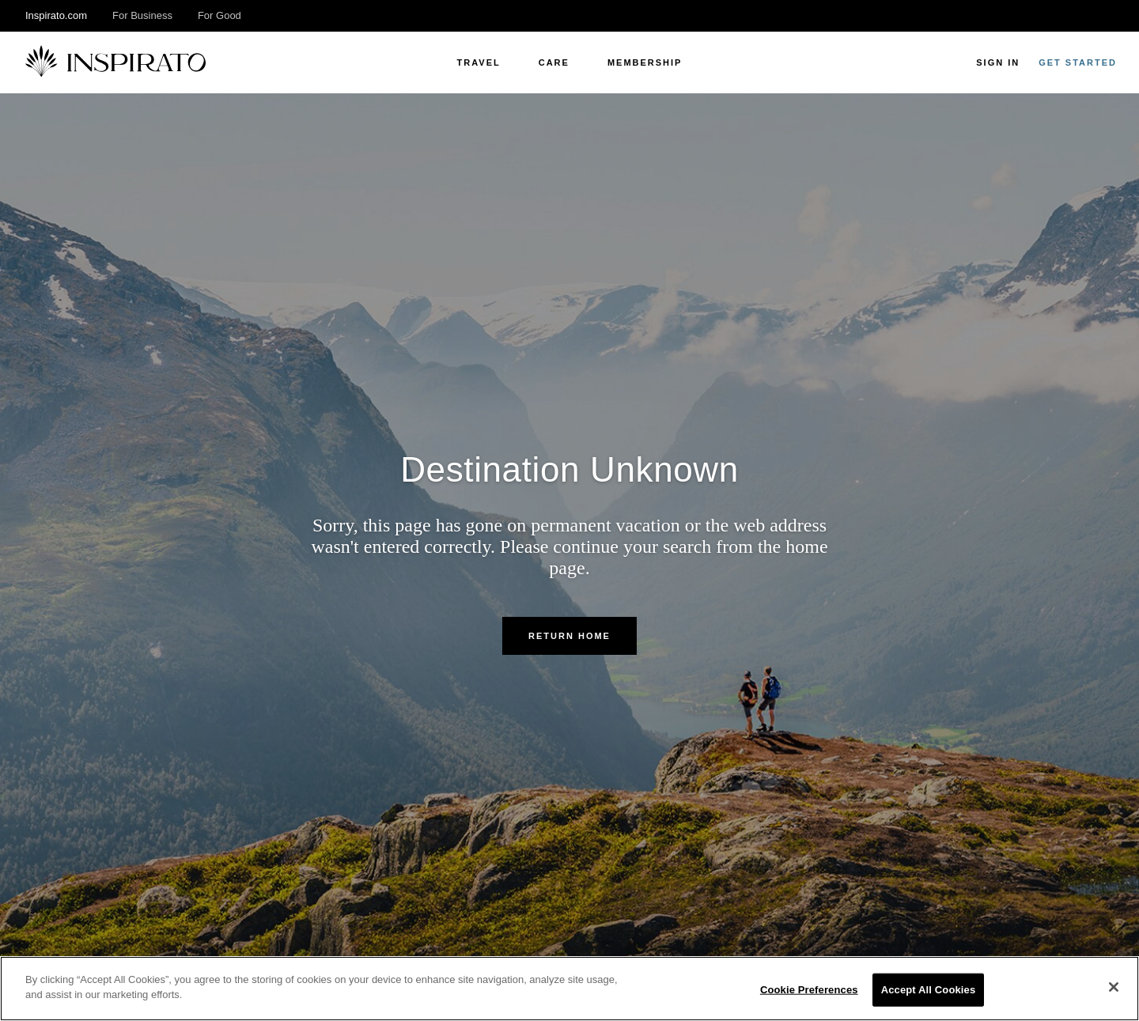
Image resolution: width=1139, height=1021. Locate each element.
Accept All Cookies (928, 990)
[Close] (1113, 987)
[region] (569, 988)
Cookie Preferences (809, 990)
